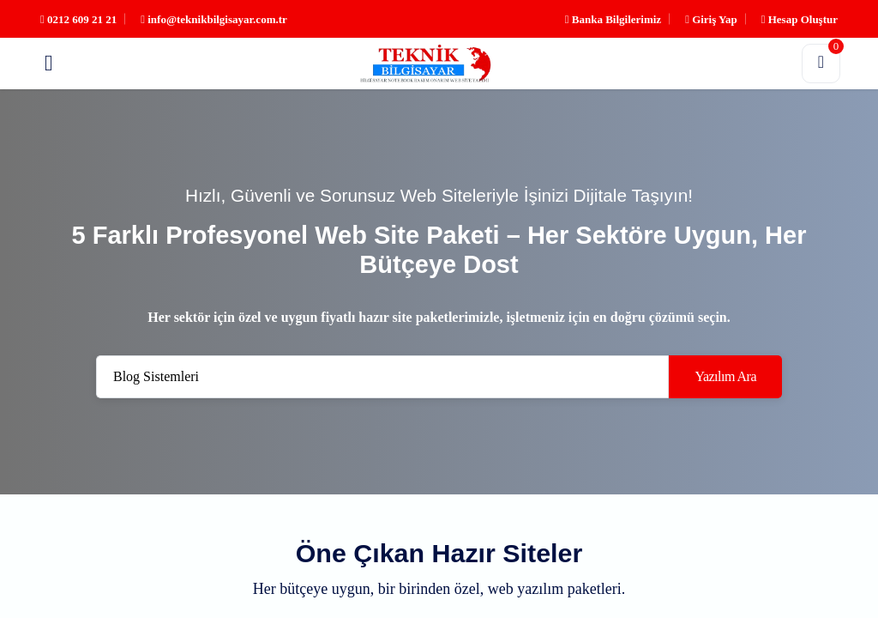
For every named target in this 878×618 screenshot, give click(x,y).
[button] (48, 63)
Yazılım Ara (725, 376)
